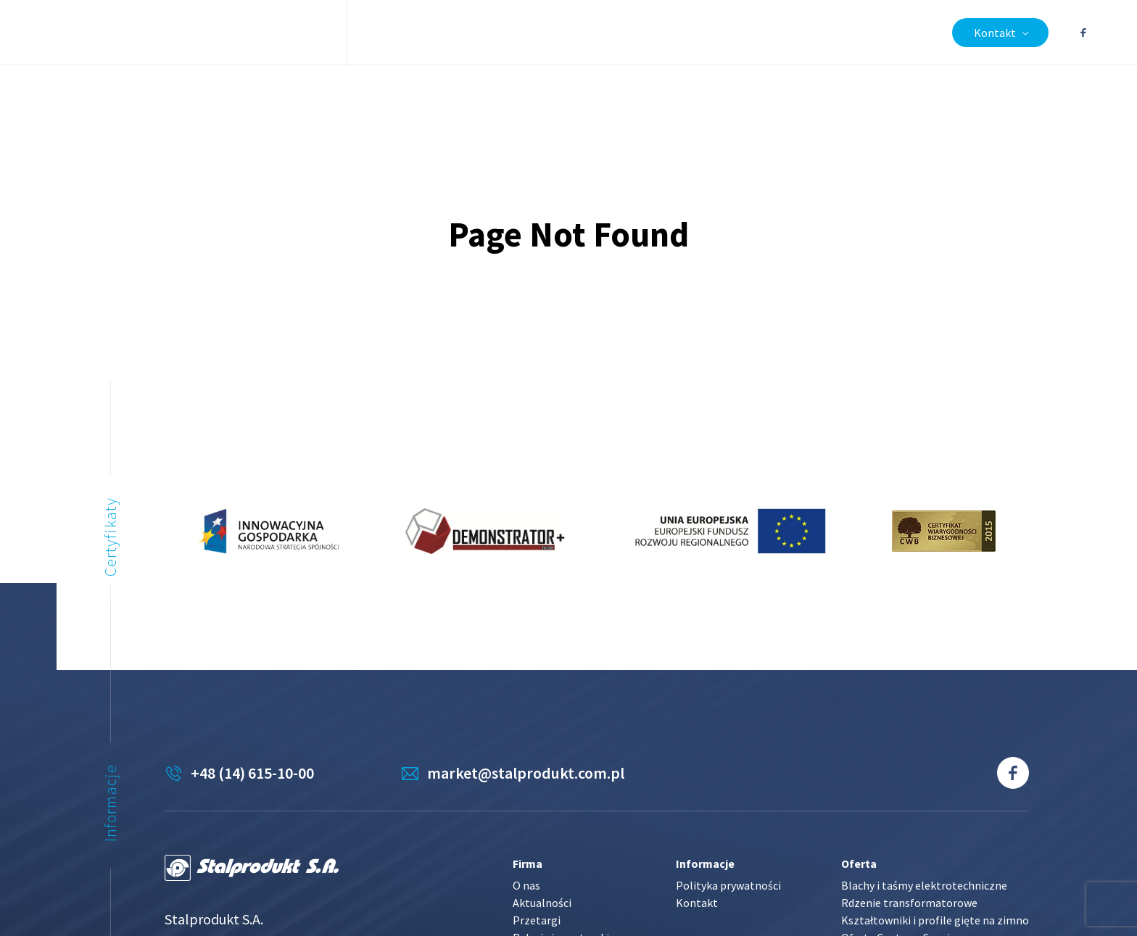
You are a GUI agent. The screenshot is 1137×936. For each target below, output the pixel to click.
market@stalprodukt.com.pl (525, 773)
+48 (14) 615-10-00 (252, 773)
